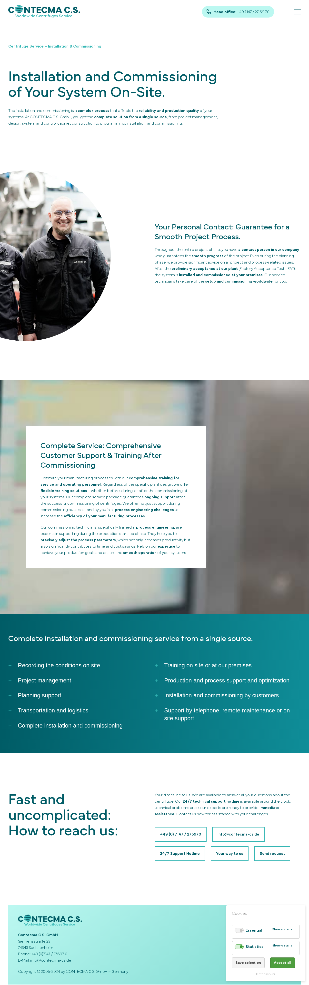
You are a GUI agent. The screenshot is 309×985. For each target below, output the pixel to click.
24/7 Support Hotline (180, 854)
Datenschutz (265, 974)
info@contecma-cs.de (238, 835)
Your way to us (229, 854)
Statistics (254, 947)
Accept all (282, 963)
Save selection (248, 963)
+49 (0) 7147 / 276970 (180, 835)
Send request (272, 854)
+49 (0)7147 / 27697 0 (49, 954)
